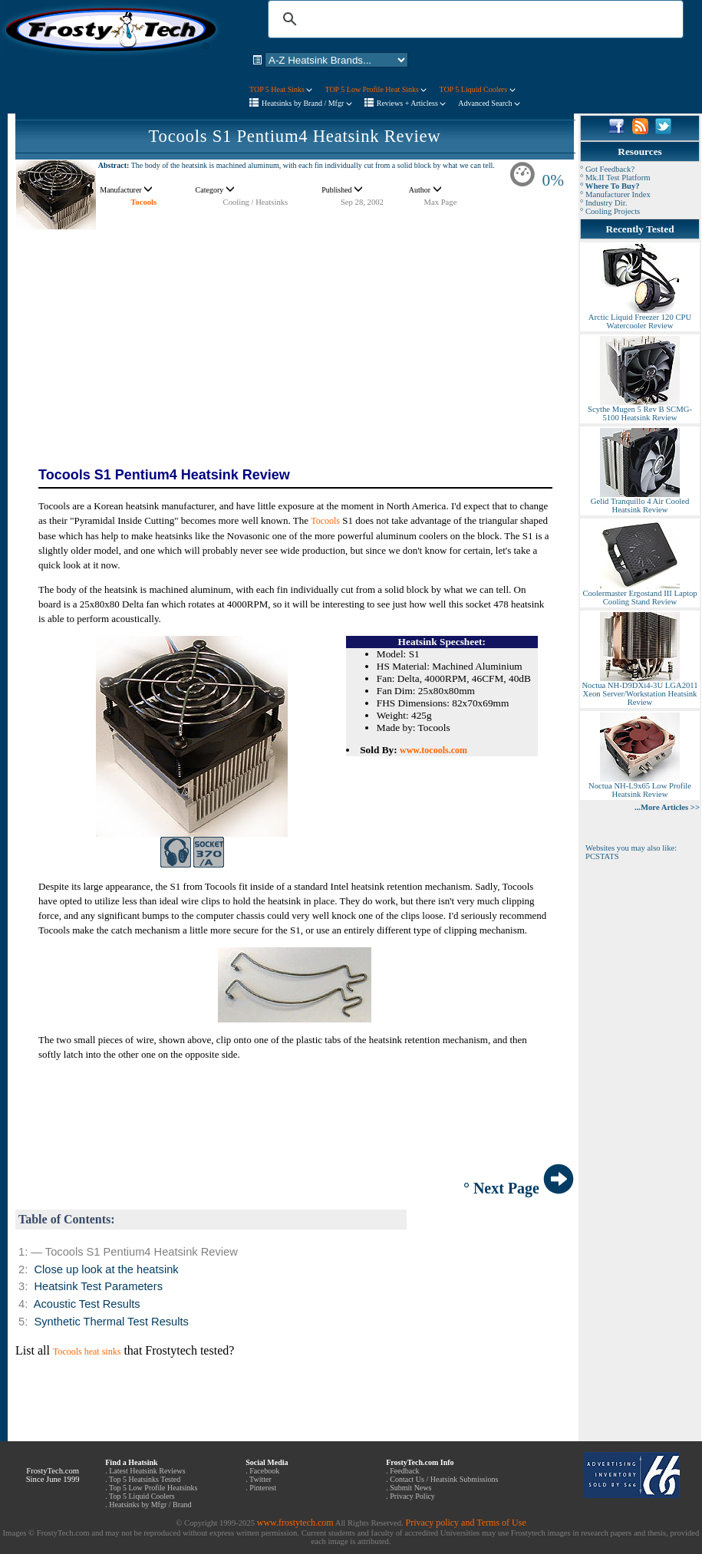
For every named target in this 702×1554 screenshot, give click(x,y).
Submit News (410, 1487)
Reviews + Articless (412, 103)
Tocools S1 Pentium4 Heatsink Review (295, 136)
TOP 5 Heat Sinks (280, 89)
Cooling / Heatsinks (255, 202)
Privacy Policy (412, 1496)
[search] (473, 19)
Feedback (404, 1471)
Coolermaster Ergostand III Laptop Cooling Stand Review (639, 594)
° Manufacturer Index (615, 194)
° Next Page (518, 1188)
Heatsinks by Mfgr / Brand (150, 1504)
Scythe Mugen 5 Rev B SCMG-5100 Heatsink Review (640, 410)
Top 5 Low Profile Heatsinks (153, 1487)
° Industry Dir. (603, 203)
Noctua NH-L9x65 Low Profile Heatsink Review (639, 786)
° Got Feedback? (607, 169)
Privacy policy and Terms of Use (465, 1522)
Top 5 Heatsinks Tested (144, 1479)
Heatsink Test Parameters (98, 1286)
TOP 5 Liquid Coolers (477, 89)
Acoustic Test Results (87, 1304)
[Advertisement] (294, 337)
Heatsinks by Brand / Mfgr (307, 103)
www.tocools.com (433, 750)
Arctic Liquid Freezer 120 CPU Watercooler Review (639, 318)
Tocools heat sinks (86, 1351)
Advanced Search (489, 103)
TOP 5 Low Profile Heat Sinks (376, 89)
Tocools (143, 202)
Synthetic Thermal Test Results (111, 1321)
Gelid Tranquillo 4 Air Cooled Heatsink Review (640, 502)
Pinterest (262, 1487)
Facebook (264, 1471)
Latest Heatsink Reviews (147, 1471)
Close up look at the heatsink (106, 1269)
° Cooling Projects (610, 211)
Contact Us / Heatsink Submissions (444, 1479)
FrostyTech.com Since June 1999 (53, 1475)
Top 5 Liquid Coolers (142, 1496)
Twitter (260, 1479)
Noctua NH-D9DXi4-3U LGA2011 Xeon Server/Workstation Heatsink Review (639, 690)
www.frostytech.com (295, 1522)
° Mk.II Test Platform (615, 177)
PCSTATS (602, 856)
